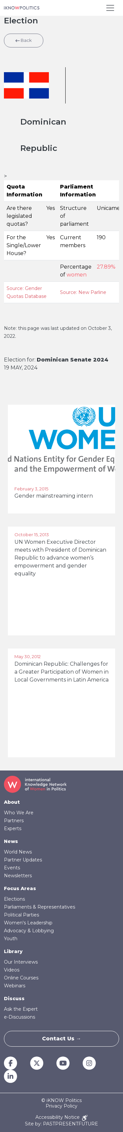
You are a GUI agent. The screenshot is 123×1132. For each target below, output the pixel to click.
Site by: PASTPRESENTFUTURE (61, 1124)
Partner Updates (23, 860)
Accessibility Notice (61, 1118)
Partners (14, 821)
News (11, 841)
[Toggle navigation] (110, 8)
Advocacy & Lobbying (29, 931)
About (12, 802)
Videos (11, 970)
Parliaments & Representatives (39, 907)
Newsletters (18, 876)
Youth (10, 939)
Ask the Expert (21, 1009)
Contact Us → (61, 1038)
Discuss (14, 998)
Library (13, 951)
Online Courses (21, 978)
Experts (12, 828)
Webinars (14, 986)
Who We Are (18, 813)
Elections (14, 899)
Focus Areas (20, 888)
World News (18, 852)
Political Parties (21, 915)
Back (23, 40)
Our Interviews (21, 962)
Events (12, 868)
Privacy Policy (61, 1106)
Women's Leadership (28, 923)
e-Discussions (19, 1017)
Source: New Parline (83, 292)
